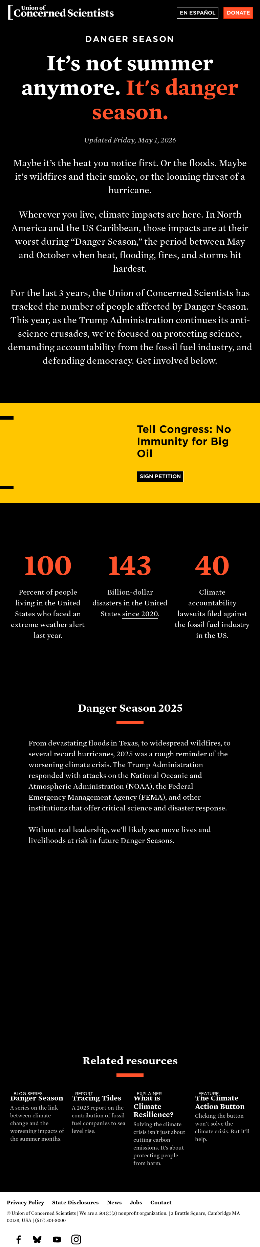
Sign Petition (160, 476)
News (114, 1203)
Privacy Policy (25, 1203)
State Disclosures (75, 1203)
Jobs (136, 1203)
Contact (161, 1203)
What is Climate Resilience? (153, 1106)
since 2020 (140, 614)
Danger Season (36, 1098)
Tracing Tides (96, 1098)
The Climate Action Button (219, 1102)
